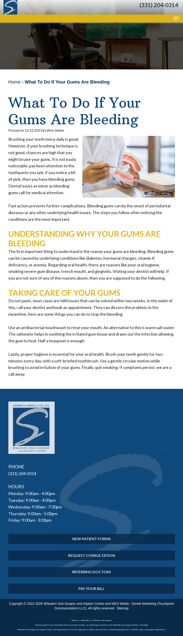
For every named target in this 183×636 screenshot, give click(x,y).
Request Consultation (91, 560)
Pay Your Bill (91, 594)
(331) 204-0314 (22, 473)
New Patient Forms (91, 544)
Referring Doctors (91, 577)
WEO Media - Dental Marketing (134, 603)
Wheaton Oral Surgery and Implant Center (73, 603)
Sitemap (122, 608)
